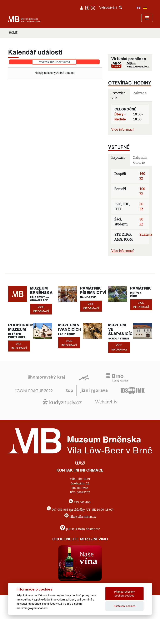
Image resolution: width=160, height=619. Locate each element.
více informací (41, 309)
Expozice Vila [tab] (118, 95)
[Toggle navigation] (147, 18)
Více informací (122, 129)
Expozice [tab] (118, 157)
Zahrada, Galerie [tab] (140, 160)
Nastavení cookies (124, 606)
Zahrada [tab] (140, 93)
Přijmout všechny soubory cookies (124, 593)
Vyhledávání (110, 8)
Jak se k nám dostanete (83, 529)
